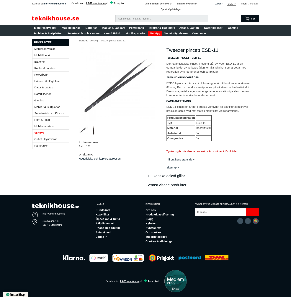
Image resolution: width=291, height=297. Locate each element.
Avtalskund (103, 232)
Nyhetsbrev (153, 227)
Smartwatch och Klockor (83, 33)
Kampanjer (199, 33)
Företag (254, 3)
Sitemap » (172, 167)
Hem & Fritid (113, 33)
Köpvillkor (102, 214)
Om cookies (153, 232)
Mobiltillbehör (72, 27)
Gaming (234, 27)
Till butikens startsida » (180, 159)
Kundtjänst (103, 210)
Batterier (92, 27)
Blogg (149, 218)
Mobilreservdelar (46, 27)
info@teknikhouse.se (54, 3)
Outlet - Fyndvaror (176, 33)
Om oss (151, 210)
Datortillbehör (214, 27)
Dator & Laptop (189, 27)
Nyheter (151, 223)
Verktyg (155, 33)
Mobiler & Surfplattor (48, 33)
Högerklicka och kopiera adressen (100, 158)
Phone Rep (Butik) (108, 227)
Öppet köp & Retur (108, 218)
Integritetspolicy (156, 236)
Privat (244, 3)
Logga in (219, 3)
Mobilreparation (135, 33)
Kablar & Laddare (113, 27)
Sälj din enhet (105, 223)
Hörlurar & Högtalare (161, 27)
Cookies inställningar (160, 241)
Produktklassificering (160, 214)
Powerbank (136, 27)
